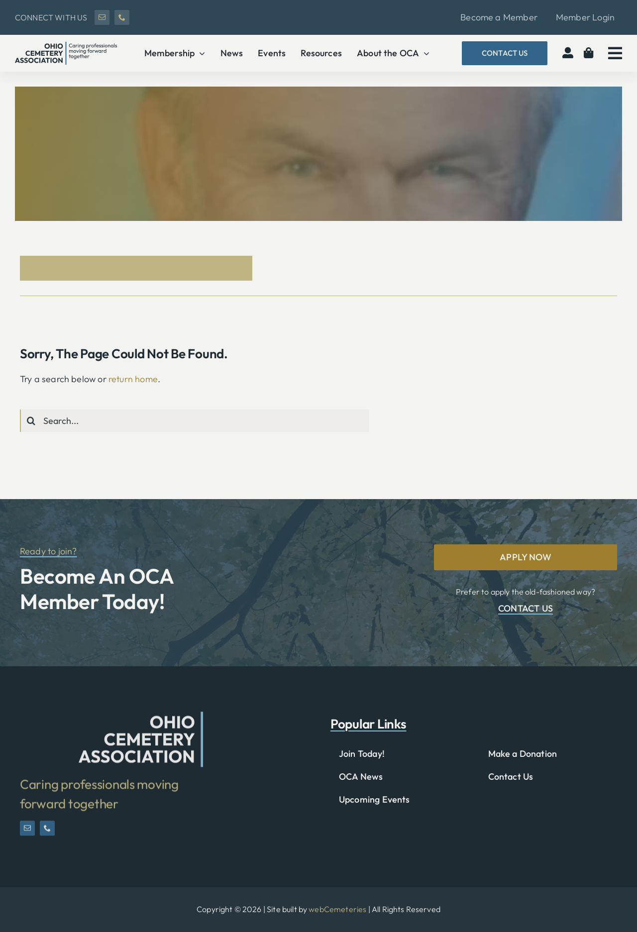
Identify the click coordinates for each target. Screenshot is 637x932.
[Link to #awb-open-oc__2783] (615, 53)
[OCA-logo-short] (141, 721)
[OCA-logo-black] (66, 46)
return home (133, 379)
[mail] (102, 17)
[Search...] (194, 421)
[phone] (121, 17)
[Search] (31, 421)
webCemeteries (337, 909)
